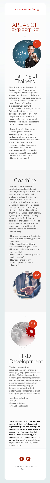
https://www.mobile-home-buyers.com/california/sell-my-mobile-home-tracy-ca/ (24, 442)
